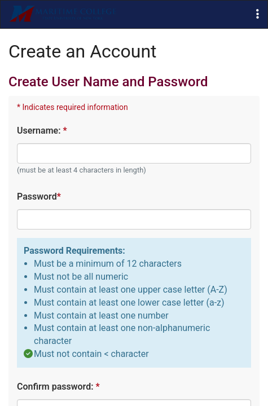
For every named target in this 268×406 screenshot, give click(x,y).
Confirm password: (58, 386)
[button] (257, 14)
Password (38, 196)
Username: (41, 130)
